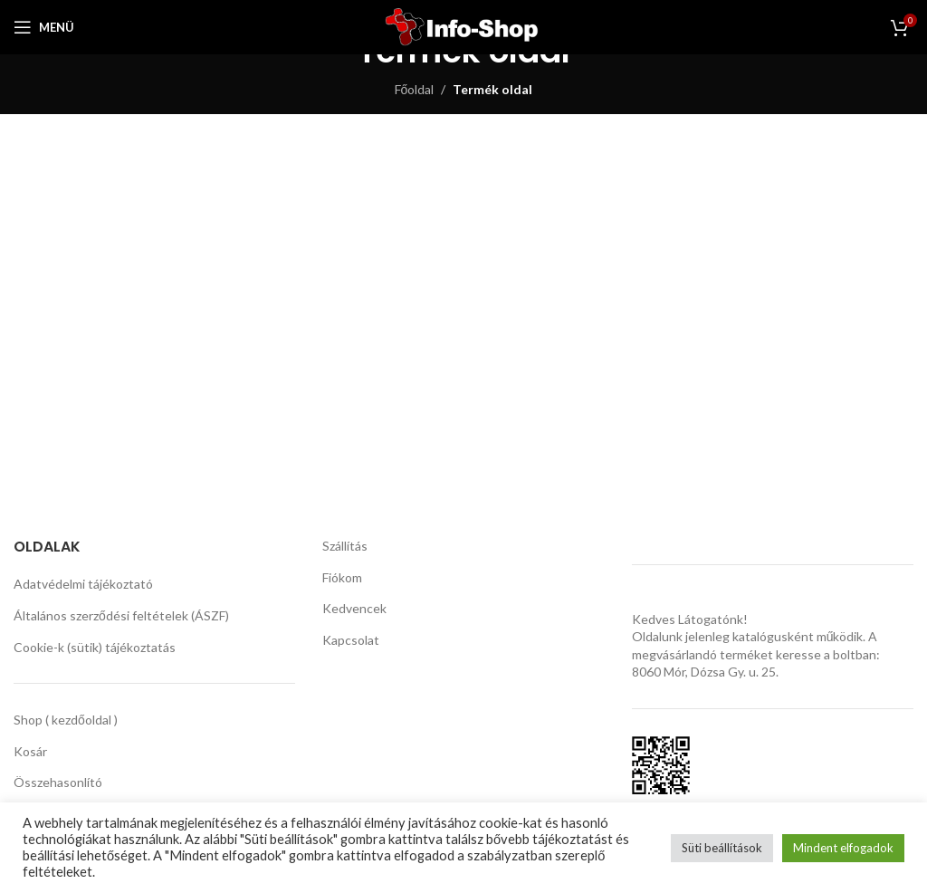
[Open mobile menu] (44, 27)
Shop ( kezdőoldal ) (66, 719)
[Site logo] (464, 26)
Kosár (30, 751)
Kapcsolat (350, 640)
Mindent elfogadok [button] (843, 847)
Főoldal (415, 89)
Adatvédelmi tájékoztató (83, 583)
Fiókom (342, 577)
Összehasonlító (58, 782)
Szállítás (345, 545)
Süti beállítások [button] (722, 847)
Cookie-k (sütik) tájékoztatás (95, 647)
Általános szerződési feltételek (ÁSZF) (121, 615)
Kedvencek (354, 608)
